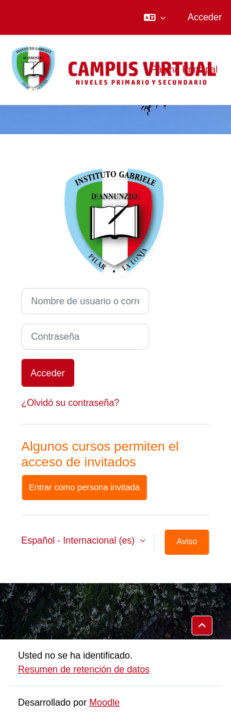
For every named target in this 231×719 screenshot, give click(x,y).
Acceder (204, 17)
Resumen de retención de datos (84, 669)
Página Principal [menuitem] (184, 69)
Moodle (104, 702)
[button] (154, 17)
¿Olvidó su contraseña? (70, 403)
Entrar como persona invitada (84, 487)
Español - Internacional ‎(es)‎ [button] (79, 540)
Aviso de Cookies (187, 546)
